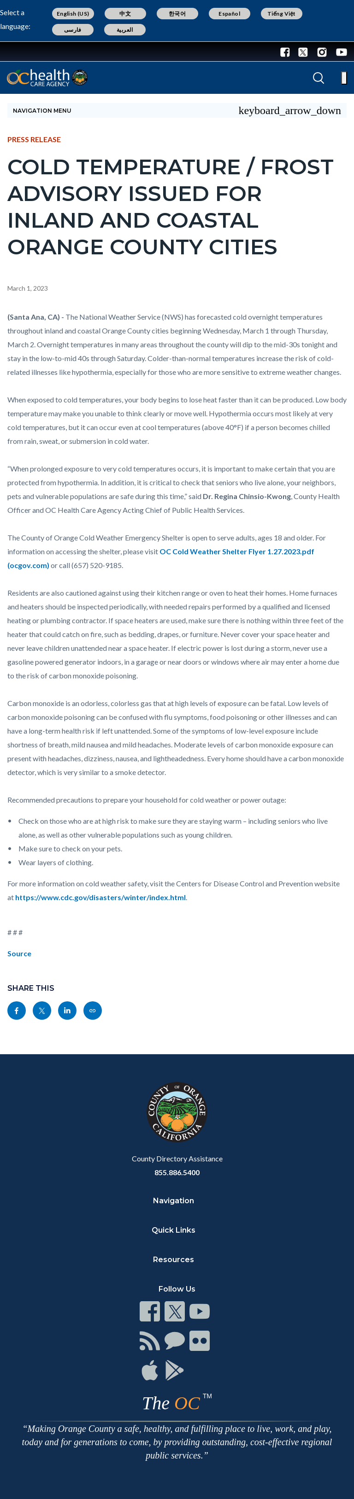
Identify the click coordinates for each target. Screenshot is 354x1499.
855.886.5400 (177, 1172)
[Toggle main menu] (344, 78)
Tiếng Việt (281, 13)
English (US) (73, 13)
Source (19, 953)
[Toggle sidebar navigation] (177, 110)
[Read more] (36, 51)
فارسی (73, 29)
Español (229, 13)
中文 (125, 13)
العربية (125, 29)
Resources (173, 1259)
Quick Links (173, 1230)
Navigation (173, 1200)
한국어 (177, 13)
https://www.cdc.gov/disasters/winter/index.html (100, 897)
